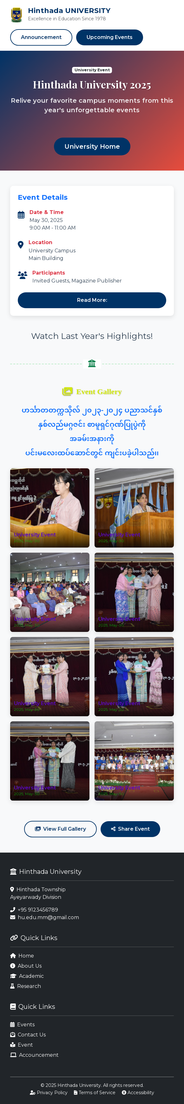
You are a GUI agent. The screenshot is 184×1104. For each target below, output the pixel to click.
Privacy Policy (49, 1092)
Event (21, 1045)
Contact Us (28, 1035)
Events (22, 1025)
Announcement (41, 37)
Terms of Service (94, 1092)
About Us (26, 966)
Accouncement (34, 1055)
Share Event (130, 829)
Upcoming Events (110, 37)
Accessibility (138, 1092)
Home (22, 956)
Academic (27, 976)
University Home (92, 146)
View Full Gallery (60, 829)
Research (25, 986)
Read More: (92, 300)
